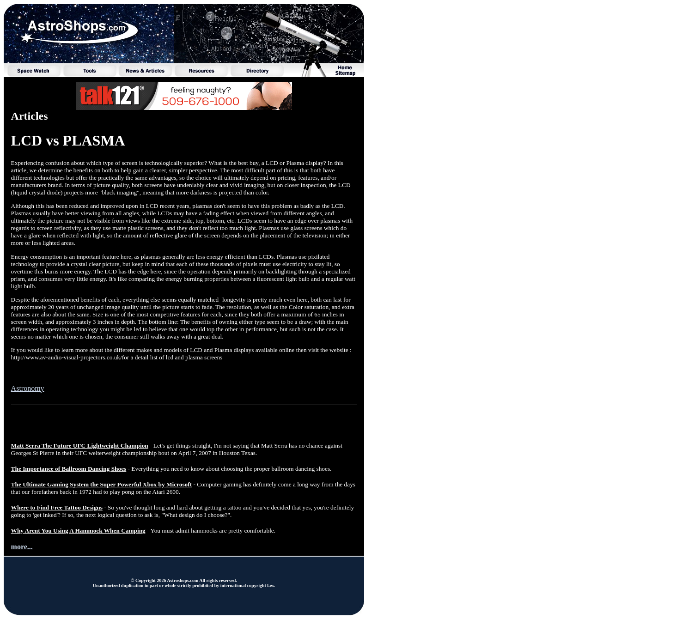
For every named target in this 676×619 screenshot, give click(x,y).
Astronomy (27, 388)
